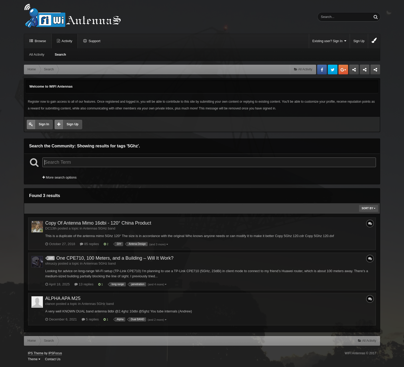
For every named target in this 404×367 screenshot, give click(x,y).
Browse (40, 41)
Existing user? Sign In (329, 41)
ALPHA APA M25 (63, 298)
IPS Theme (35, 353)
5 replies (90, 319)
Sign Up (358, 41)
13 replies (83, 284)
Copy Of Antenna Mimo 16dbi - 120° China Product (98, 223)
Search (60, 54)
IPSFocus (55, 353)
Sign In (44, 124)
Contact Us (52, 359)
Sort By (368, 208)
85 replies (89, 244)
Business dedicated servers (354, 71)
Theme (34, 359)
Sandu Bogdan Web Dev (375, 71)
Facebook (322, 69)
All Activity (36, 54)
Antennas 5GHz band (99, 228)
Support (94, 41)
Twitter (332, 69)
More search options (59, 177)
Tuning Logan (364, 71)
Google (343, 69)
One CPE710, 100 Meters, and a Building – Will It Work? (114, 258)
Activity (66, 41)
